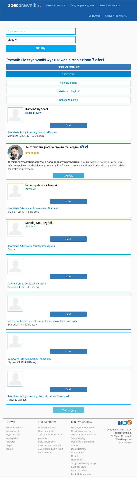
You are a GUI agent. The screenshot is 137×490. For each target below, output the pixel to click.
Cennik (74, 456)
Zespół (9, 445)
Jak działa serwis (14, 427)
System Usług (78, 438)
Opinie (74, 445)
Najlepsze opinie (68, 99)
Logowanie (94, 15)
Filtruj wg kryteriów (68, 66)
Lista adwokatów (46, 441)
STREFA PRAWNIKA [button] (117, 15)
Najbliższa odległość (68, 91)
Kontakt (9, 449)
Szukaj (40, 48)
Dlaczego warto (46, 431)
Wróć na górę (68, 410)
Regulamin (76, 459)
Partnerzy (10, 441)
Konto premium (79, 470)
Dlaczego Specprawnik (82, 427)
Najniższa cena (68, 82)
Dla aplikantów (78, 449)
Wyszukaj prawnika (55, 5)
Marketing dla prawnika (83, 441)
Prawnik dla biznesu (110, 5)
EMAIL (68, 125)
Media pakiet (12, 438)
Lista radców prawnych (49, 445)
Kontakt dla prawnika (81, 474)
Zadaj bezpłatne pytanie (82, 5)
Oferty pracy (77, 452)
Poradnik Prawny (46, 427)
